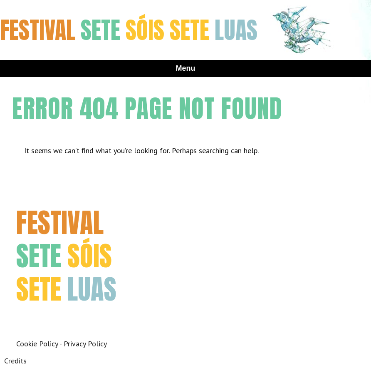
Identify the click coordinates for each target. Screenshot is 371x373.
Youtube (81, 319)
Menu (185, 68)
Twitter (44, 319)
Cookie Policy (37, 343)
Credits (15, 361)
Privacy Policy (85, 343)
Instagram (63, 319)
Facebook (25, 319)
